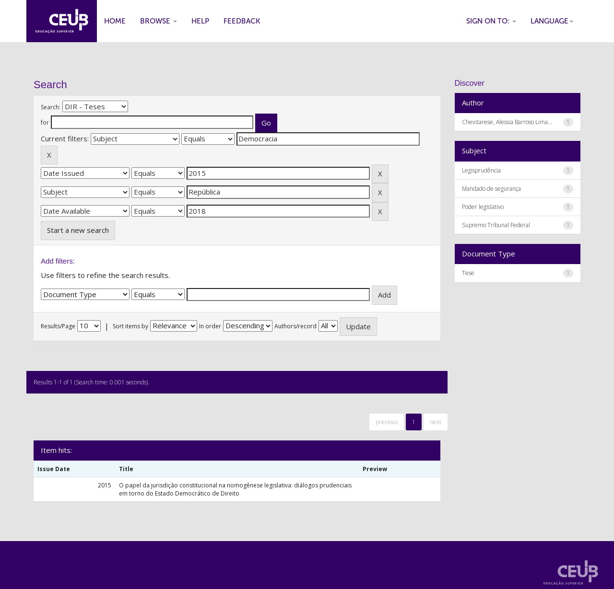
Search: (50, 107)
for (45, 122)
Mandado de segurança (491, 189)
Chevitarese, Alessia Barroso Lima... (507, 122)
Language (552, 21)
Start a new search (78, 230)
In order (210, 326)
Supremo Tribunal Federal (496, 225)
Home (115, 21)
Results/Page (58, 326)
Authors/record (295, 326)
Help (200, 21)
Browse (158, 21)
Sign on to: (491, 21)
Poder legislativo (483, 207)
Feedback (242, 21)
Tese (468, 273)
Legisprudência (481, 170)
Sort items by (130, 326)
